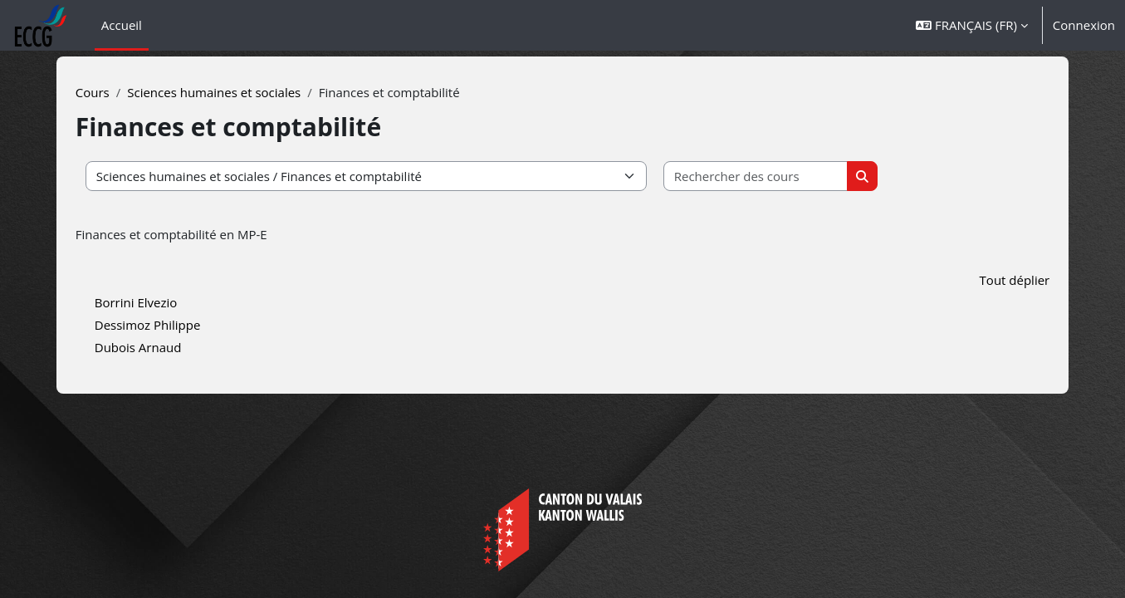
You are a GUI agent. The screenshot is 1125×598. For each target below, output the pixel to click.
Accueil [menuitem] (121, 25)
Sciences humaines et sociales (249, 92)
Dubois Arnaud (174, 347)
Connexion (1084, 25)
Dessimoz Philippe (183, 324)
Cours (128, 92)
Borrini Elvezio (171, 302)
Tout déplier (978, 280)
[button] (972, 25)
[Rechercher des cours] (791, 176)
